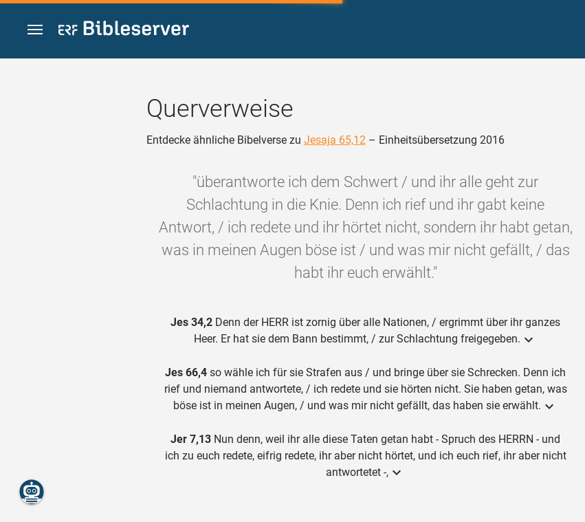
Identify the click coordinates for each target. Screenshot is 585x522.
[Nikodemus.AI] (31, 491)
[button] (35, 30)
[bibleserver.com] (123, 30)
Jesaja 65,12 (335, 139)
